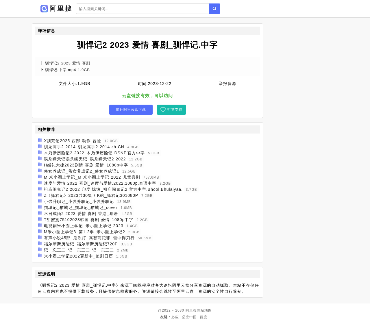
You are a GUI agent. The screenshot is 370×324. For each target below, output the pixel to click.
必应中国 (189, 317)
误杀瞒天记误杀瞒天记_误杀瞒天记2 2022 (85, 159)
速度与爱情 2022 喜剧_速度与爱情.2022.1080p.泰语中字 (100, 183)
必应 (175, 317)
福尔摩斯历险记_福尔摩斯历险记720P (81, 244)
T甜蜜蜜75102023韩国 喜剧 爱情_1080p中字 (88, 219)
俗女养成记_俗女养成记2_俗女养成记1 (81, 171)
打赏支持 (174, 110)
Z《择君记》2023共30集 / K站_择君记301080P (91, 195)
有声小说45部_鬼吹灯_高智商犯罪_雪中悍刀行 (89, 238)
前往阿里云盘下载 (131, 110)
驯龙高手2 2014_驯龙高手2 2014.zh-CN (84, 147)
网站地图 (204, 310)
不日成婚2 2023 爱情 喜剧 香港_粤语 (81, 213)
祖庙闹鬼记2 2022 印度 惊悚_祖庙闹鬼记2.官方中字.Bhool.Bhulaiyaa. (113, 189)
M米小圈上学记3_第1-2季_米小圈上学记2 (84, 231)
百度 (203, 317)
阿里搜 (191, 310)
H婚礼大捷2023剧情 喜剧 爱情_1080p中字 (86, 165)
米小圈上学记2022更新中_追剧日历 (78, 256)
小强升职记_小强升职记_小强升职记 (79, 201)
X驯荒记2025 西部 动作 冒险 (72, 140)
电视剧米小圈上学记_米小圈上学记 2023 (83, 225)
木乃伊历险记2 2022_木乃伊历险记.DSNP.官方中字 (94, 153)
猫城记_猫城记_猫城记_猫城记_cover (80, 207)
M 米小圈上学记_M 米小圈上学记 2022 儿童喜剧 (92, 177)
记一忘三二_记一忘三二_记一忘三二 (79, 250)
